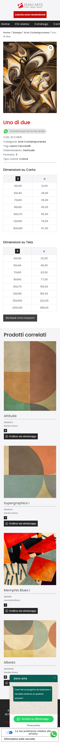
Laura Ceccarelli (20, 146)
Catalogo (41, 24)
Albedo (9, 662)
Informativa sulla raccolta (19, 739)
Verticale (29, 150)
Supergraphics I (16, 503)
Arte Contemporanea (36, 32)
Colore (23, 159)
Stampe (17, 32)
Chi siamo (22, 24)
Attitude (10, 416)
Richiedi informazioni (20, 318)
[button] (51, 48)
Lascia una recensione (30, 14)
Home (5, 24)
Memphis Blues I (17, 590)
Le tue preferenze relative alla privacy (33, 732)
